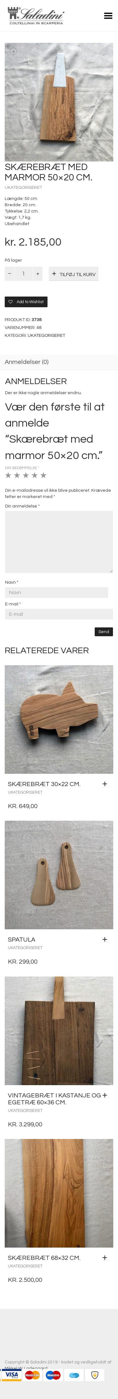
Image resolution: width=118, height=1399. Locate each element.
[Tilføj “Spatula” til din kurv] (106, 939)
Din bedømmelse (22, 468)
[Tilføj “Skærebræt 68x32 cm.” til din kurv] (106, 1257)
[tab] (59, 362)
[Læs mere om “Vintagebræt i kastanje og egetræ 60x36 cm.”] (106, 1095)
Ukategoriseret (23, 187)
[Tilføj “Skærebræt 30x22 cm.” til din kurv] (106, 784)
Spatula (21, 940)
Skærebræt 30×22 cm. (44, 784)
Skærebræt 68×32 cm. (44, 1258)
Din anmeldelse (22, 506)
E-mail (13, 604)
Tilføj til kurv (77, 274)
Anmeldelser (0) (26, 362)
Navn (11, 582)
